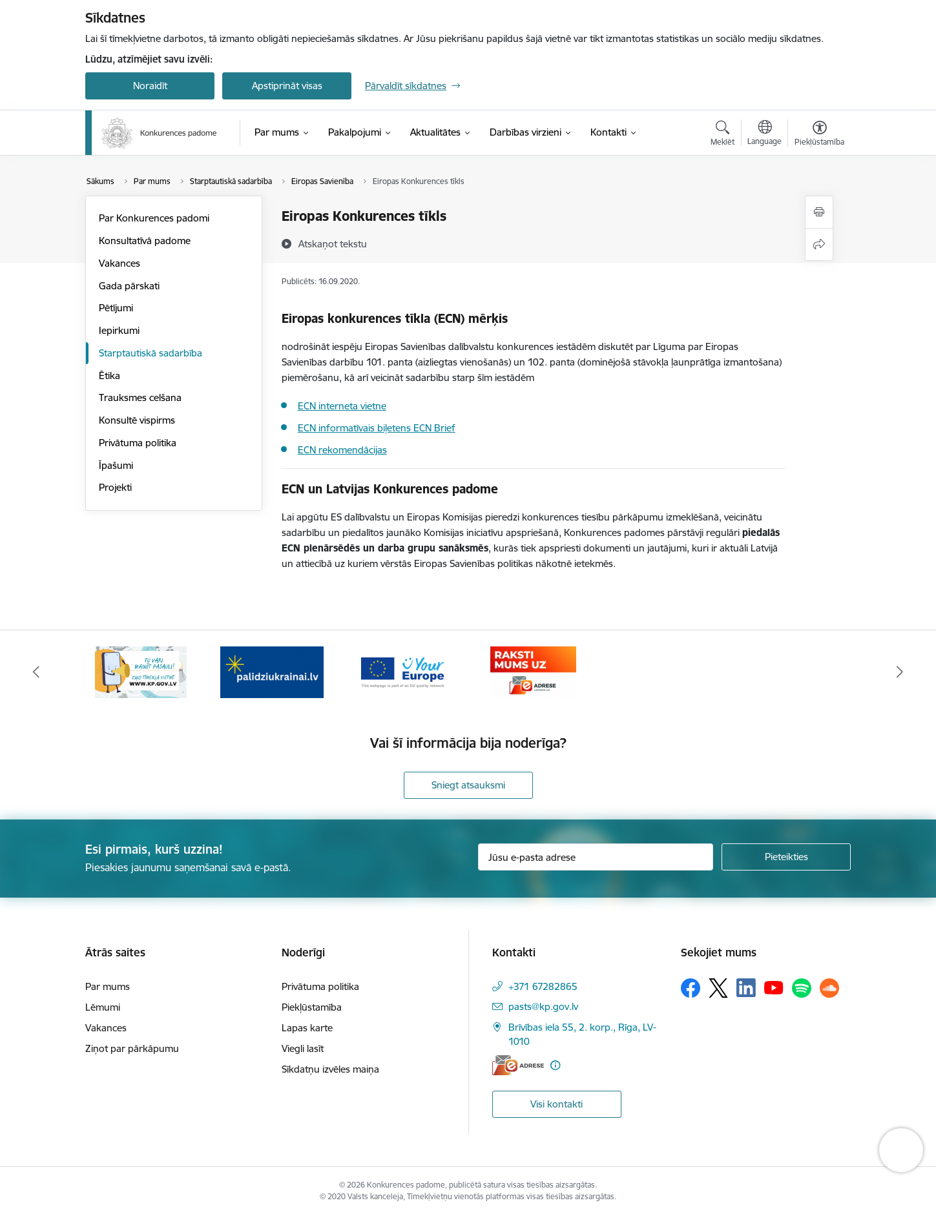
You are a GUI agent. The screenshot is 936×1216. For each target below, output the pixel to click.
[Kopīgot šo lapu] (819, 244)
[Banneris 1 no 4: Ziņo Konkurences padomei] (141, 671)
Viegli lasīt (303, 1048)
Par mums (107, 986)
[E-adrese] (518, 1065)
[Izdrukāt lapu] (819, 212)
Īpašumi (116, 465)
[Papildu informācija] (555, 1065)
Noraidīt (150, 85)
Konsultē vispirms (137, 420)
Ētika (109, 375)
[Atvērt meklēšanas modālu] (722, 134)
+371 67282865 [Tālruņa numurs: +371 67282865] (542, 986)
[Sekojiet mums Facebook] (690, 988)
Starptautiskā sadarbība (150, 353)
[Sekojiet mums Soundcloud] (829, 988)
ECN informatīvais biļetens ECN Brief (376, 428)
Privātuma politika (137, 443)
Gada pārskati (129, 286)
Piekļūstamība (312, 1007)
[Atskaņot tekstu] (332, 243)
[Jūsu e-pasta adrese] (596, 857)
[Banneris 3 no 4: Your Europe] (402, 671)
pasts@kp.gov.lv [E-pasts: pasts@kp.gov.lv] (543, 1006)
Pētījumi (116, 308)
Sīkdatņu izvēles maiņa (330, 1069)
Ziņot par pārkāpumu (132, 1048)
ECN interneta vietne (342, 406)
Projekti (115, 487)
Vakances (119, 263)
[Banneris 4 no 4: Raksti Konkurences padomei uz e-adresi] (533, 671)
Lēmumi (102, 1007)
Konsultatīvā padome (145, 240)
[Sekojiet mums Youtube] (774, 987)
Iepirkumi (119, 330)
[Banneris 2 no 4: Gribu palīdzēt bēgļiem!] (272, 671)
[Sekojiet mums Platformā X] (718, 988)
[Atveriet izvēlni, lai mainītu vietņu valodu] (764, 134)
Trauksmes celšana (140, 397)
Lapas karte (307, 1028)
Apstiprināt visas (287, 85)
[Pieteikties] (786, 857)
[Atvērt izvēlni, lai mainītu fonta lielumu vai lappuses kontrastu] (819, 134)
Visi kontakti (556, 1104)
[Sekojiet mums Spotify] (801, 988)
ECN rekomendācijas (342, 450)
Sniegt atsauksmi (468, 785)
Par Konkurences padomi (154, 218)
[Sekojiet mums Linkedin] (746, 988)
